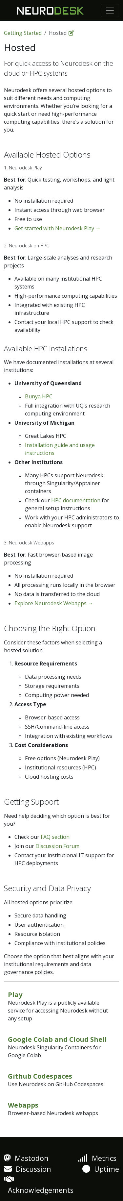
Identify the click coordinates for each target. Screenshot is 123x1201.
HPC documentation (75, 500)
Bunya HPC (38, 396)
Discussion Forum (57, 846)
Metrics (97, 1158)
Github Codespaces (40, 1076)
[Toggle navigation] (110, 10)
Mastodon (26, 1158)
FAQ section (55, 836)
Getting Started (23, 33)
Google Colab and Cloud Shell (57, 1039)
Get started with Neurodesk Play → (57, 228)
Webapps (23, 1105)
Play (15, 994)
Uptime (100, 1169)
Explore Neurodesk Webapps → (53, 603)
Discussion (27, 1169)
